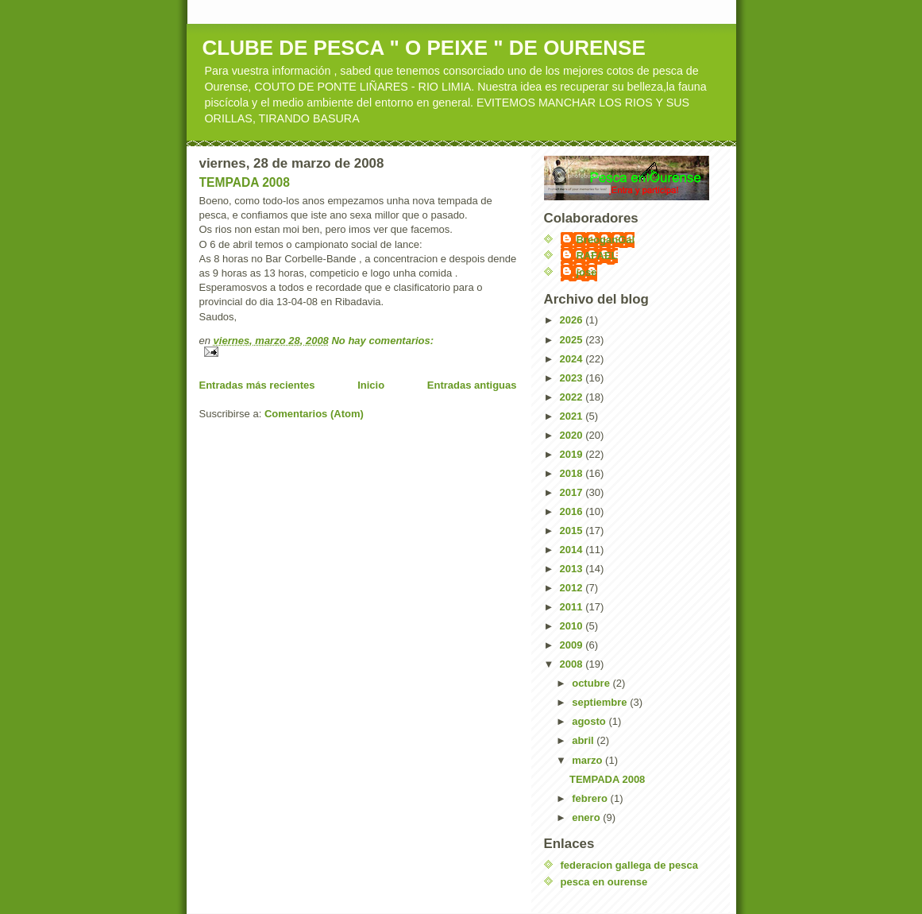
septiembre (601, 702)
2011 (573, 607)
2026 (573, 320)
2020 (573, 435)
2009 (573, 645)
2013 (573, 569)
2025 (573, 340)
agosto (590, 721)
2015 (573, 530)
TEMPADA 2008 (244, 182)
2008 (573, 664)
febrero (591, 798)
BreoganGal (606, 240)
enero (587, 817)
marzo (588, 760)
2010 (573, 626)
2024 (573, 359)
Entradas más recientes (257, 385)
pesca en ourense (604, 882)
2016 (573, 511)
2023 (573, 378)
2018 (573, 473)
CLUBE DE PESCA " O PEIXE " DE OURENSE (424, 48)
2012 (573, 588)
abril (584, 740)
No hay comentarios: (382, 341)
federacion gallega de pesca (629, 865)
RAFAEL (597, 255)
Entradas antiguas (472, 385)
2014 (573, 550)
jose (587, 272)
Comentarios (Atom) (314, 414)
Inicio (370, 385)
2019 (573, 454)
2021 (573, 416)
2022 (573, 397)
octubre (592, 683)
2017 (573, 492)
